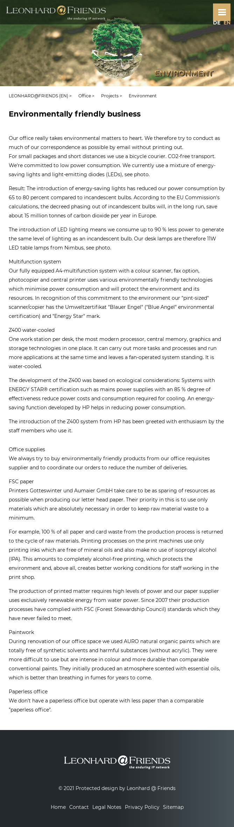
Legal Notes (106, 807)
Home (58, 807)
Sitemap (173, 807)
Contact (79, 807)
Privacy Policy (142, 807)
